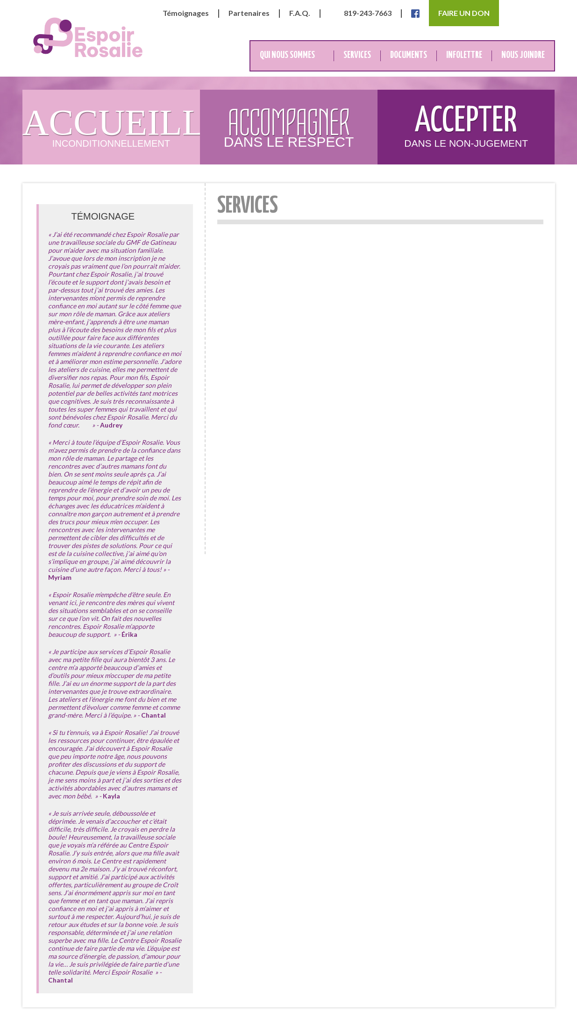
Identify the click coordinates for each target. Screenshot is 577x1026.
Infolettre (464, 55)
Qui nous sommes (287, 55)
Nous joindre (523, 55)
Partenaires (249, 13)
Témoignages (186, 13)
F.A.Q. (299, 13)
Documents (408, 55)
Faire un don (464, 12)
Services (357, 55)
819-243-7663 (368, 13)
